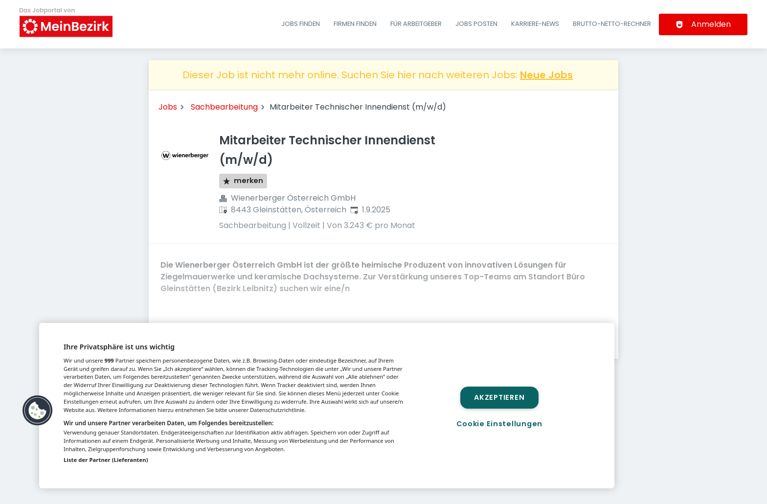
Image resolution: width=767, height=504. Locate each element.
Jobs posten (476, 24)
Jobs (167, 107)
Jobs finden (300, 24)
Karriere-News (535, 24)
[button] (37, 410)
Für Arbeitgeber (416, 24)
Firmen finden (355, 24)
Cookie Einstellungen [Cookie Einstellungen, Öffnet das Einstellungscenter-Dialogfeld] (499, 424)
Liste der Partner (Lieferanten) (106, 459)
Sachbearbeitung (224, 107)
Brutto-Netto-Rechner (612, 24)
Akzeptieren (499, 397)
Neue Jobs (546, 75)
